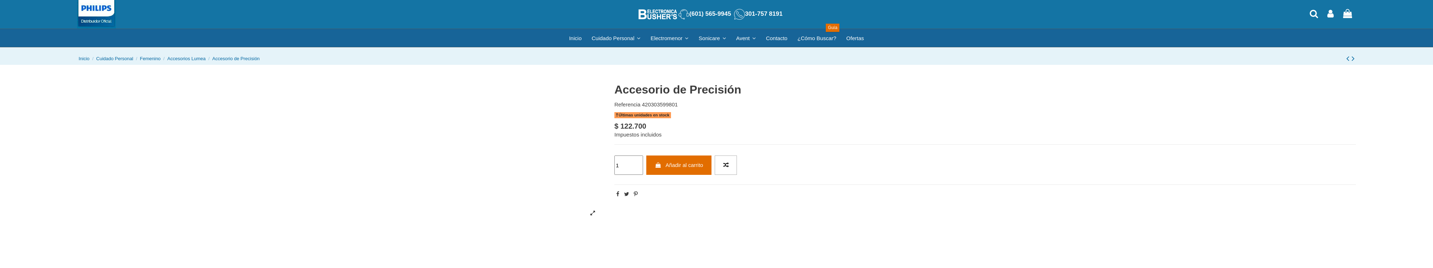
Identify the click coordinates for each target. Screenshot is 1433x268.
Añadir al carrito (679, 165)
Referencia (627, 104)
